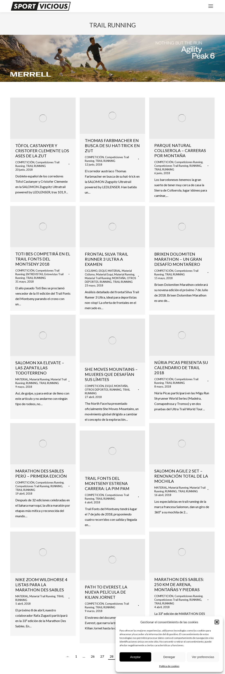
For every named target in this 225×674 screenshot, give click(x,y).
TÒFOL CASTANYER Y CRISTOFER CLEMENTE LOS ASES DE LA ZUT (42, 150)
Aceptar (135, 657)
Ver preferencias (203, 657)
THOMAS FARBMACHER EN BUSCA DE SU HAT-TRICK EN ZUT (112, 145)
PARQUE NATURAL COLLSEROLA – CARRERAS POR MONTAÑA (180, 150)
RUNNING (195, 165)
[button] (217, 622)
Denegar (169, 657)
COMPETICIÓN (24, 162)
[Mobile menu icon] (211, 6)
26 (93, 656)
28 (111, 656)
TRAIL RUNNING (36, 166)
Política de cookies (169, 666)
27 (102, 656)
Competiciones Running (189, 162)
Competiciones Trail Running (171, 165)
